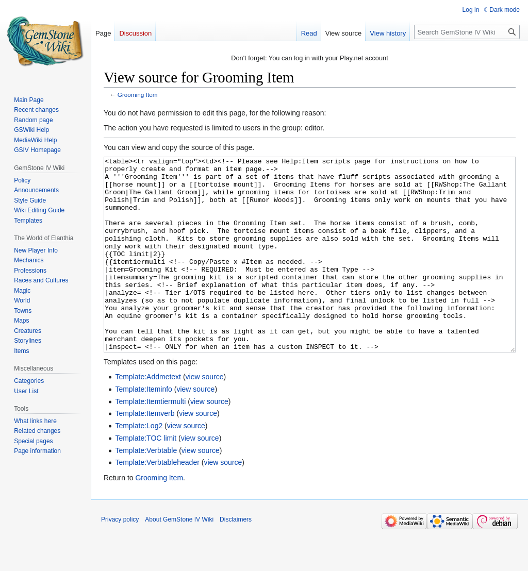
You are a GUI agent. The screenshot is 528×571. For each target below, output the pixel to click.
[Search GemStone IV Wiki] (467, 32)
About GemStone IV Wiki (179, 558)
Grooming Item (138, 94)
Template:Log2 (138, 464)
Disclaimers (236, 558)
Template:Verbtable (146, 489)
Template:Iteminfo (143, 428)
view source (205, 415)
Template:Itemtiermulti (150, 440)
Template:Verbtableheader (157, 501)
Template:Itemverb (144, 452)
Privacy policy (120, 558)
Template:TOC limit (145, 477)
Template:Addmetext (148, 415)
